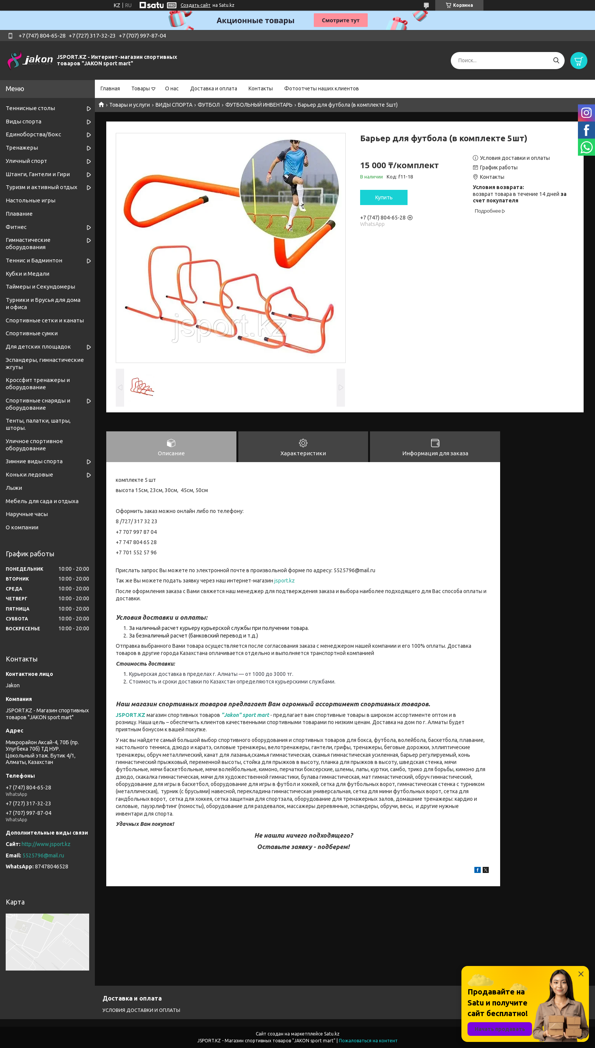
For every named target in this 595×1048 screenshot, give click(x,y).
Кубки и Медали (27, 273)
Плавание (19, 213)
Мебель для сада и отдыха (42, 501)
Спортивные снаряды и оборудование (38, 404)
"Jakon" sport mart (245, 715)
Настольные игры (30, 200)
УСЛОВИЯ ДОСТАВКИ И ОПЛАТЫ (141, 1010)
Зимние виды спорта (34, 461)
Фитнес (16, 227)
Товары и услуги (129, 105)
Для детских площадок (38, 346)
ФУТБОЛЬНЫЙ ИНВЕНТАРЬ (259, 105)
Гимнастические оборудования (28, 243)
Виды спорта (23, 121)
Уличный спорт (26, 161)
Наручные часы (27, 514)
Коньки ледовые (29, 474)
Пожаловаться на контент (368, 1040)
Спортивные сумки (32, 333)
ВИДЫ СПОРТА (174, 105)
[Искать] (556, 60)
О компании (22, 527)
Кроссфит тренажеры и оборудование (38, 383)
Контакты (261, 88)
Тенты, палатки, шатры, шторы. (38, 424)
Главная (110, 88)
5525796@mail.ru (43, 855)
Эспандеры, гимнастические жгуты (45, 363)
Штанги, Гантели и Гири (38, 174)
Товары (140, 88)
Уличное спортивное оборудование (34, 444)
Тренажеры (22, 147)
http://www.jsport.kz (46, 844)
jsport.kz (284, 581)
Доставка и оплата (213, 88)
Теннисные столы (30, 108)
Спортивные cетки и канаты (45, 320)
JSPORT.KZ (130, 715)
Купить (384, 197)
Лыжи (14, 488)
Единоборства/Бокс (33, 134)
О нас (172, 88)
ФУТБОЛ (209, 105)
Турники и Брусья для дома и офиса (43, 303)
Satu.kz (332, 1033)
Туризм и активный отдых (41, 187)
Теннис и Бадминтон (34, 260)
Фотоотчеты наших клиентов (321, 88)
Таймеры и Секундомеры (40, 286)
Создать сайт (196, 5)
